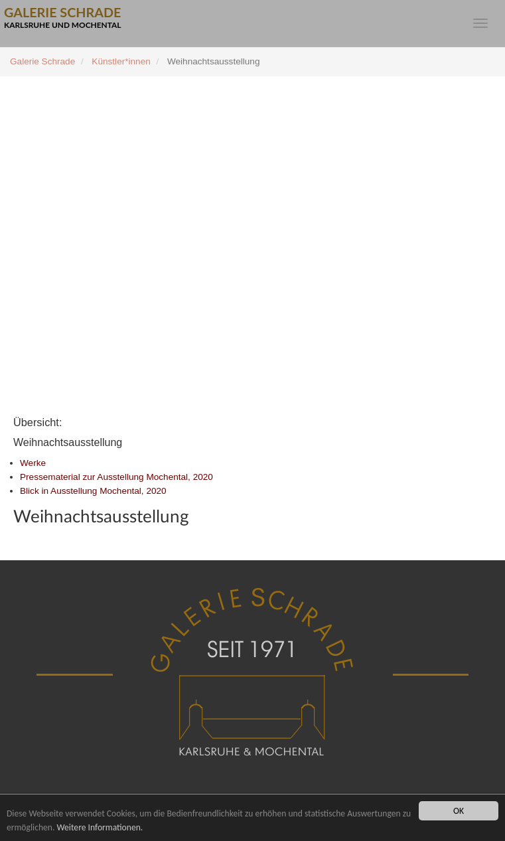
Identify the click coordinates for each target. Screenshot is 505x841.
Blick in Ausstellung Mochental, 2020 (93, 491)
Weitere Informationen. (99, 827)
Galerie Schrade (42, 61)
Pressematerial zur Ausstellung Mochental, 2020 (116, 477)
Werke (33, 463)
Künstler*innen (121, 61)
